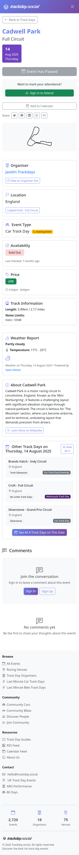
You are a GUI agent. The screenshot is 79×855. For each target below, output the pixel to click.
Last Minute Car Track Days (23, 681)
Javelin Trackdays (20, 171)
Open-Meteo (13, 370)
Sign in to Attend (39, 93)
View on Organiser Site (22, 180)
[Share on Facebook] (22, 115)
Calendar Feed (14, 751)
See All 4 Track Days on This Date (39, 532)
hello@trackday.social (22, 774)
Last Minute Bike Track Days (24, 687)
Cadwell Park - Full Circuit (22, 210)
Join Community (15, 722)
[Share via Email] (44, 115)
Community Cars (16, 705)
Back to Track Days (20, 20)
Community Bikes (16, 711)
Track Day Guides (16, 739)
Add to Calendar (39, 106)
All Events (11, 664)
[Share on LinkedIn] (29, 115)
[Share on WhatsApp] (37, 115)
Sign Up (47, 591)
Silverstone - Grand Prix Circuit (30, 510)
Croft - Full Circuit (20, 485)
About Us (11, 757)
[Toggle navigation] (72, 6)
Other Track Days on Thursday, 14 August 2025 (28, 449)
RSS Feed (10, 745)
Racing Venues (14, 670)
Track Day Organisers (19, 675)
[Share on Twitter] (14, 115)
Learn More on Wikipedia (24, 430)
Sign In (31, 591)
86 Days (10, 792)
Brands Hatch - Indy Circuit (27, 461)
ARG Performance (17, 786)
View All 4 (67, 449)
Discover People (15, 716)
